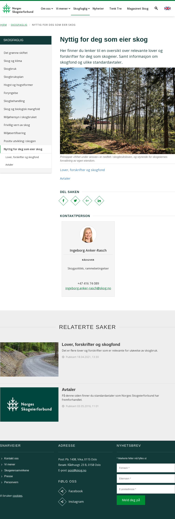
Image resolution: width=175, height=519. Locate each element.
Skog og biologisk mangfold (22, 109)
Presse (8, 476)
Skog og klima (13, 61)
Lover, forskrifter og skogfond (22, 157)
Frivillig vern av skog (17, 125)
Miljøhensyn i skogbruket (20, 117)
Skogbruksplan (13, 77)
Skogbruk (10, 69)
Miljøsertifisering (15, 133)
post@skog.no (77, 470)
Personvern (11, 482)
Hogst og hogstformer (18, 85)
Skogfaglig (80, 8)
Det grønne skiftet (16, 53)
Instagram (76, 501)
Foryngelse (11, 93)
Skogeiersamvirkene (16, 470)
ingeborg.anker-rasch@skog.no (88, 288)
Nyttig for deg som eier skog (23, 149)
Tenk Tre (115, 8)
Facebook (76, 491)
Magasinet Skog (137, 8)
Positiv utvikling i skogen (20, 141)
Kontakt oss (11, 458)
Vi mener (62, 8)
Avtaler (9, 164)
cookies (17, 496)
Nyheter (98, 8)
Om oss (46, 8)
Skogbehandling (14, 101)
